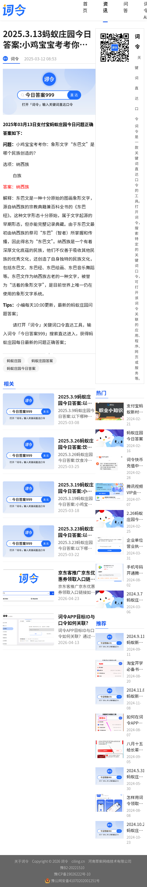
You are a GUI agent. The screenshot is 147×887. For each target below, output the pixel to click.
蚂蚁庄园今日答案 (21, 368)
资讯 (105, 7)
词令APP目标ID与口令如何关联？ (76, 619)
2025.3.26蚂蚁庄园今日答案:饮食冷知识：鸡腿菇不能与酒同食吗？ (76, 450)
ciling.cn (78, 861)
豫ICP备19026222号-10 (72, 874)
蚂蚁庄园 (14, 360)
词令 (15, 58)
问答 (125, 7)
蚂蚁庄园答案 (42, 360)
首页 (85, 7)
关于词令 (21, 861)
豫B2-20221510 (72, 867)
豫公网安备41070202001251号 (72, 880)
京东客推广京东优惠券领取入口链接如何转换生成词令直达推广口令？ (76, 582)
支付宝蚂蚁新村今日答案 (135, 412)
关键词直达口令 (138, 88)
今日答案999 (32, 333)
